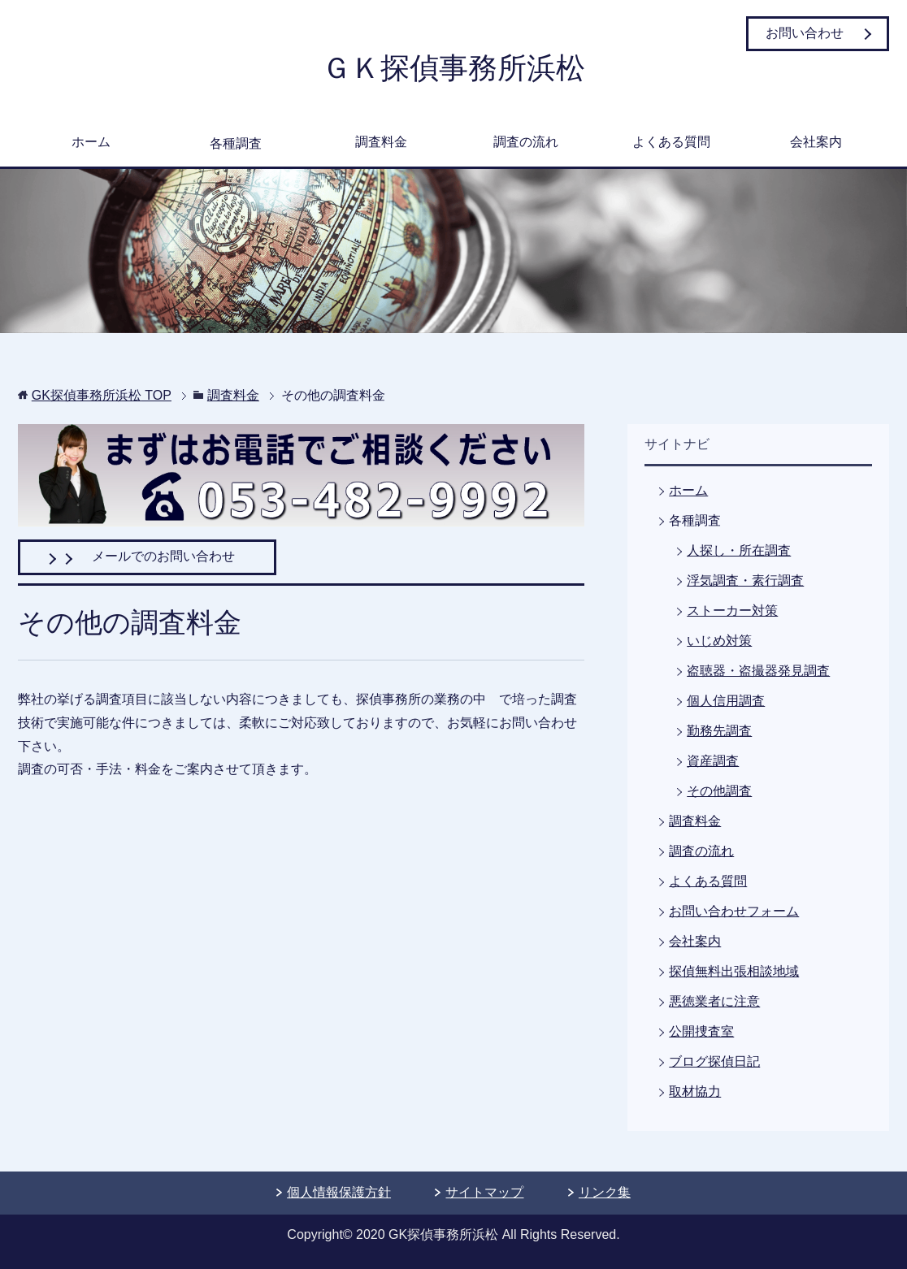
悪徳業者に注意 (714, 1001)
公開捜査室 (701, 1031)
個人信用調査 (726, 701)
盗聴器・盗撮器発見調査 (758, 671)
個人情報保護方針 (339, 1192)
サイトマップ (484, 1192)
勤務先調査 (719, 731)
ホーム (91, 142)
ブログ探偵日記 (714, 1061)
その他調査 (719, 791)
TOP (101, 395)
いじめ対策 (719, 640)
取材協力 (695, 1091)
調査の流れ (525, 142)
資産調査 (713, 761)
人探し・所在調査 (739, 550)
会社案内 (816, 142)
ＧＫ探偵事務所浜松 (453, 67)
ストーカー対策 (732, 610)
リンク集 (605, 1192)
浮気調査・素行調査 (745, 580)
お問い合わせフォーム (734, 911)
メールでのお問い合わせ (147, 556)
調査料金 (381, 142)
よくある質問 (671, 142)
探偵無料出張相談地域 (734, 971)
